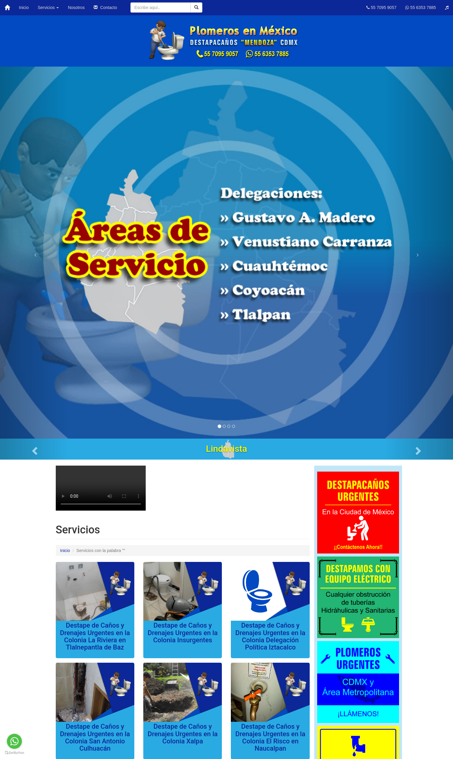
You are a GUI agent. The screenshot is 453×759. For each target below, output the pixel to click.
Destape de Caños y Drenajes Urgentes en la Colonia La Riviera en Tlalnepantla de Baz (95, 636)
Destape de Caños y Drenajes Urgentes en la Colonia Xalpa (183, 734)
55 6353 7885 (420, 7)
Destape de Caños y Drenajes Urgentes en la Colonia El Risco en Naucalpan (270, 737)
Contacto (105, 7)
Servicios (48, 7)
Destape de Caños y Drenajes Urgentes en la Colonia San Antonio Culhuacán (95, 737)
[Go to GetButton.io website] (14, 753)
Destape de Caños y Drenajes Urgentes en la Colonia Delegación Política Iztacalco (270, 636)
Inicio (24, 7)
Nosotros (76, 7)
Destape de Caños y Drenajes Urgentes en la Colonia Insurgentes (183, 633)
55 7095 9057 (381, 7)
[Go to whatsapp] (14, 741)
